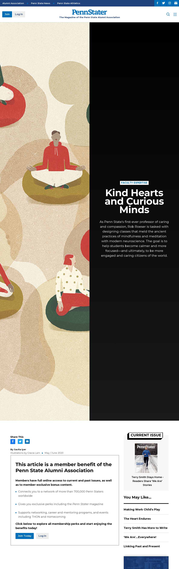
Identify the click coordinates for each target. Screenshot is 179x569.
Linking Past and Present (142, 546)
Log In (19, 14)
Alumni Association (13, 3)
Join (7, 14)
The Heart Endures (137, 518)
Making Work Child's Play (142, 509)
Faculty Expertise (134, 182)
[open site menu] (175, 14)
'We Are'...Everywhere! (140, 537)
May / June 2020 (54, 452)
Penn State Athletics (68, 3)
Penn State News (40, 3)
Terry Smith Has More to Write (146, 528)
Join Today (24, 535)
